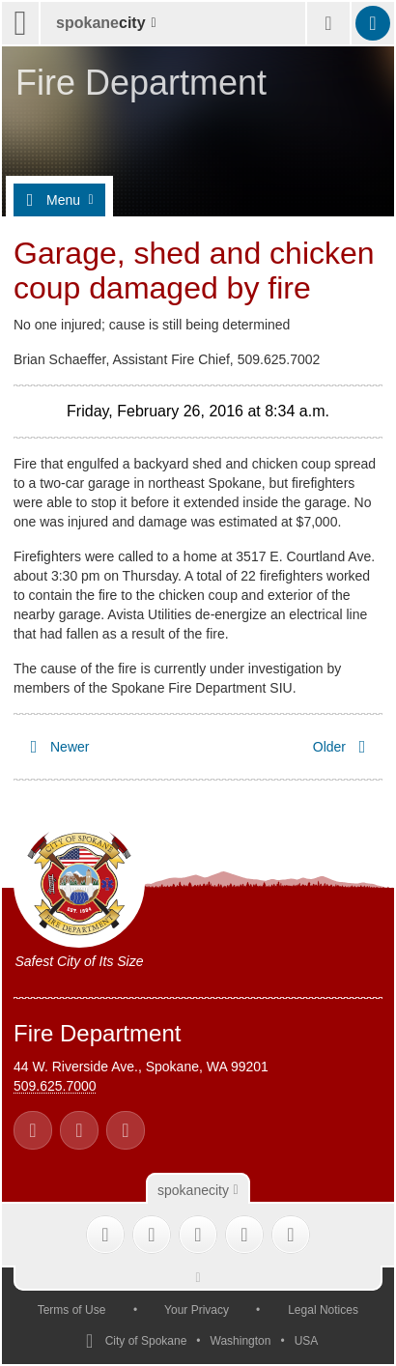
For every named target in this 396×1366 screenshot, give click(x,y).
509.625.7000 (55, 1086)
